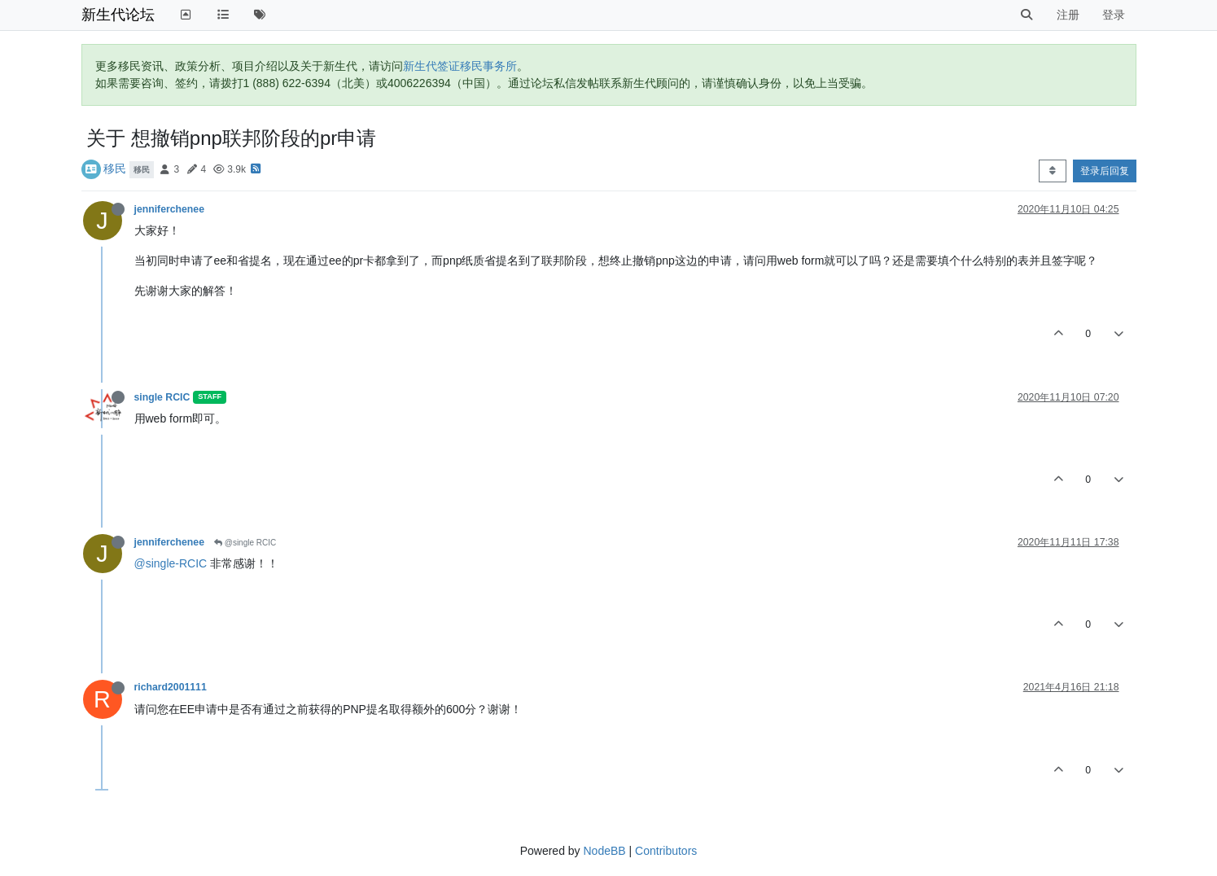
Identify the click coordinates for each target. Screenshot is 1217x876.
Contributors (666, 850)
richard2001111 (170, 687)
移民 (114, 168)
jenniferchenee (169, 209)
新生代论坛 (118, 15)
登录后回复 (1104, 171)
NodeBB (604, 850)
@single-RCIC (171, 563)
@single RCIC (245, 542)
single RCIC (162, 397)
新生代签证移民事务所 (460, 65)
